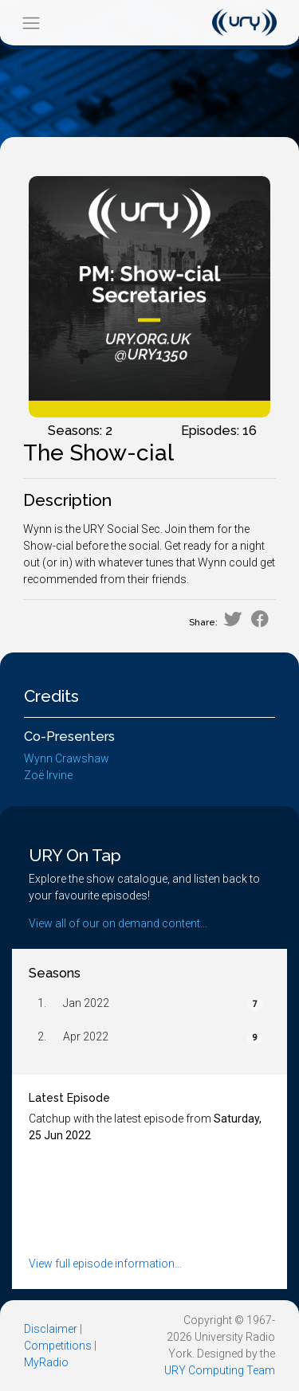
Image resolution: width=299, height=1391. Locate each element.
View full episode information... (105, 1263)
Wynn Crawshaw (66, 758)
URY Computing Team (219, 1370)
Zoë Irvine (48, 775)
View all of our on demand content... (118, 923)
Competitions (58, 1345)
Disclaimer (50, 1328)
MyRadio (46, 1362)
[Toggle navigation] (30, 22)
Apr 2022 (85, 1036)
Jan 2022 (86, 1003)
